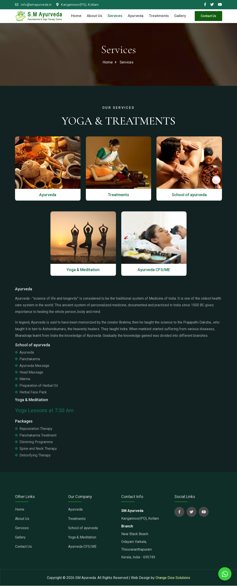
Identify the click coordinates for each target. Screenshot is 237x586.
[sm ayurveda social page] (179, 512)
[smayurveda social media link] (205, 4)
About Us (94, 15)
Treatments (159, 15)
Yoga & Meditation (82, 537)
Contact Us (208, 16)
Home (76, 15)
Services (115, 15)
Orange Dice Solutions (173, 578)
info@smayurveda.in (33, 5)
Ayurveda (135, 15)
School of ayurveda (83, 528)
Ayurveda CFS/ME (82, 547)
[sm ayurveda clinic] (39, 16)
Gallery (180, 15)
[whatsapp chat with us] (224, 573)
